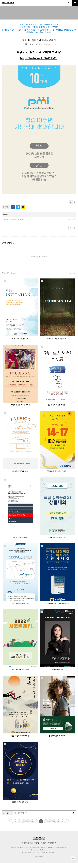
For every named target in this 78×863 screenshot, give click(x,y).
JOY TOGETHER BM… (20, 537)
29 (54, 821)
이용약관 (36, 843)
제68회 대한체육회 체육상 (20, 802)
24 (32, 821)
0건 (32, 44)
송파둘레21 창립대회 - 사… (57, 537)
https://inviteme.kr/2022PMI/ (38, 58)
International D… (57, 669)
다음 (62, 821)
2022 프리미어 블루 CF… (20, 603)
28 (50, 821)
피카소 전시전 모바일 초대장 (20, 405)
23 (28, 821)
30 (58, 821)
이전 (15, 821)
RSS (72, 273)
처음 (11, 821)
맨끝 (67, 821)
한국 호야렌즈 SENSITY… (57, 736)
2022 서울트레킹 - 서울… (20, 669)
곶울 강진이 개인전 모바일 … (57, 405)
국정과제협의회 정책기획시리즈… (57, 603)
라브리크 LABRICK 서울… (20, 471)
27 (46, 821)
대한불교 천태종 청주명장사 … (20, 736)
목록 (72, 228)
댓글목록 (8, 242)
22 (24, 821)
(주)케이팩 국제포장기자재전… (57, 471)
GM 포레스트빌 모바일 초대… (57, 339)
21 (20, 821)
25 (36, 821)
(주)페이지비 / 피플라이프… (20, 339)
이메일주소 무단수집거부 (48, 843)
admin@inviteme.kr (41, 850)
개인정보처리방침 (27, 843)
